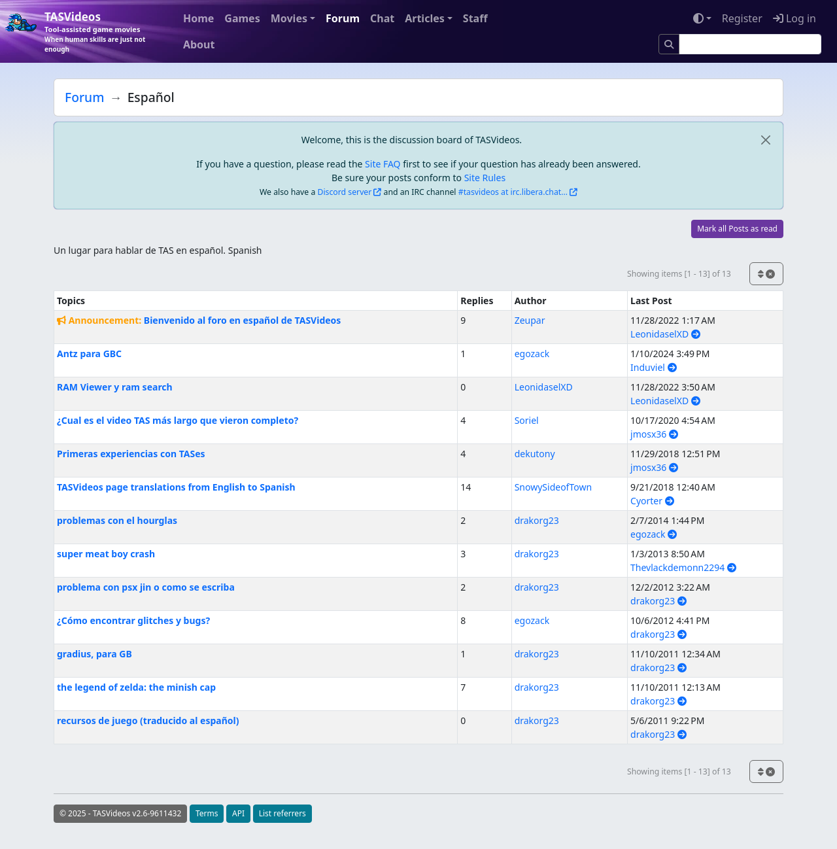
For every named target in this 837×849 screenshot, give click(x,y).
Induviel (653, 367)
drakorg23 (537, 520)
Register (742, 18)
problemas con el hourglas (117, 520)
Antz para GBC (89, 353)
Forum (343, 18)
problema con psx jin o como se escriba (146, 587)
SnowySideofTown (553, 487)
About (199, 44)
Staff (475, 18)
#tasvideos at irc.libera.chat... (513, 192)
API (238, 813)
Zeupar (530, 320)
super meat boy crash (106, 553)
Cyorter (652, 500)
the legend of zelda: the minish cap (136, 687)
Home (198, 18)
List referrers (282, 813)
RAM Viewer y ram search (115, 387)
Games (242, 18)
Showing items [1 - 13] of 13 (679, 273)
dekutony (535, 453)
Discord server (345, 192)
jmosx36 (654, 434)
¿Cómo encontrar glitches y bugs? (133, 620)
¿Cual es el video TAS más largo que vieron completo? (177, 420)
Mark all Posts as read (737, 228)
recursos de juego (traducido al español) (148, 720)
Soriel (527, 420)
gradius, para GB (94, 654)
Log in (794, 18)
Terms (207, 813)
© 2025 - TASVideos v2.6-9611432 (120, 813)
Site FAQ (382, 164)
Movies (289, 18)
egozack (532, 353)
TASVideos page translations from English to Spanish (176, 487)
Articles (425, 18)
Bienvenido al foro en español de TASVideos (242, 320)
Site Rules (484, 177)
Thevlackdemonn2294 (683, 567)
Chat (382, 18)
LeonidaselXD (665, 334)
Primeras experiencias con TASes (131, 453)
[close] (765, 140)
